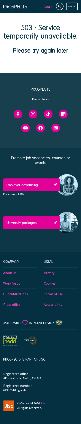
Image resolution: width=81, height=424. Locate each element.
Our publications (15, 294)
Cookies (50, 283)
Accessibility (53, 304)
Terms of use (53, 294)
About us (9, 273)
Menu (72, 6)
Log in (48, 6)
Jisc (43, 403)
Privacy (49, 273)
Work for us (11, 283)
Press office (11, 304)
